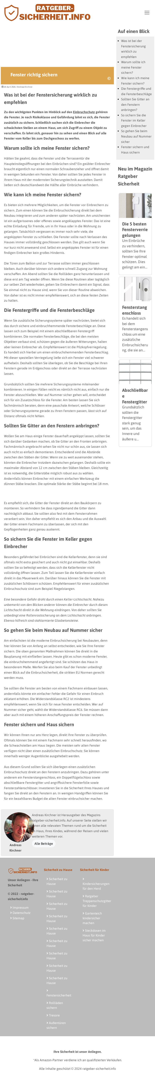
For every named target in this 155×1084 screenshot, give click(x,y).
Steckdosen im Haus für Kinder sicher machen (94, 935)
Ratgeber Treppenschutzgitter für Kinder (97, 900)
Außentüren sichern (56, 1025)
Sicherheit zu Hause (57, 881)
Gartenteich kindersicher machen (92, 918)
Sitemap (17, 918)
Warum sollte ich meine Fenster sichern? (133, 67)
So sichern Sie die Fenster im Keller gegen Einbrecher (134, 120)
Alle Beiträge (43, 843)
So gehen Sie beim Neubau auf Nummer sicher (136, 136)
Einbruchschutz (84, 112)
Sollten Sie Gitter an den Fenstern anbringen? (135, 104)
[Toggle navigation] (147, 13)
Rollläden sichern (55, 1005)
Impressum (19, 907)
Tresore (53, 1015)
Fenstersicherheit (59, 993)
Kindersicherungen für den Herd (96, 883)
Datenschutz (20, 912)
